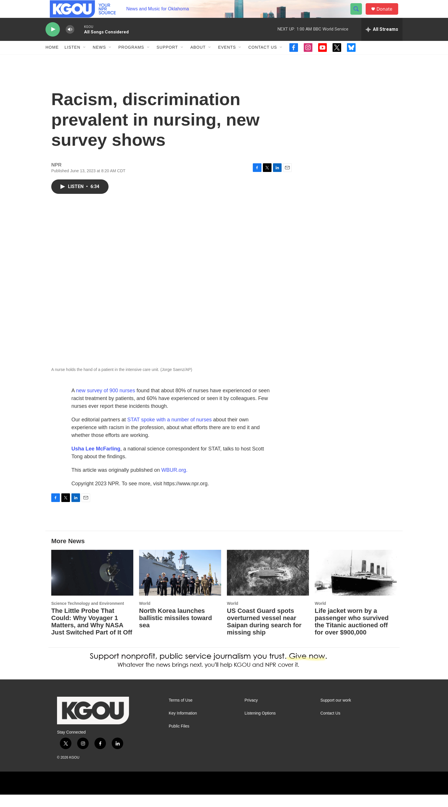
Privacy (251, 713)
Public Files (179, 738)
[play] (52, 42)
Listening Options (260, 725)
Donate (388, 15)
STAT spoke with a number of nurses (169, 432)
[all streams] (382, 41)
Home (52, 60)
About (198, 60)
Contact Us (262, 60)
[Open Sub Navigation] (84, 60)
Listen (72, 60)
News (99, 60)
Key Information (183, 725)
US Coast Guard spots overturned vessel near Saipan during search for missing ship (264, 634)
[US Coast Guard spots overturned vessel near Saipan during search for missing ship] (268, 585)
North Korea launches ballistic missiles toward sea (175, 630)
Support (167, 60)
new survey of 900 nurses (105, 403)
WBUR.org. (174, 482)
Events (227, 60)
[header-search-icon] (359, 15)
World (144, 615)
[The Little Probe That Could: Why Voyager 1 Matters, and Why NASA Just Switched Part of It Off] (92, 585)
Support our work (335, 713)
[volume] (70, 41)
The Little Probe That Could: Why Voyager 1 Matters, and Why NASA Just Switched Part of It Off (91, 634)
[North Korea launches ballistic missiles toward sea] (180, 585)
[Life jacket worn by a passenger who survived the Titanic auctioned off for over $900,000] (356, 585)
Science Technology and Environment (87, 615)
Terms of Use (180, 713)
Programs (131, 60)
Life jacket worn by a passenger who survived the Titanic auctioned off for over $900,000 (352, 634)
